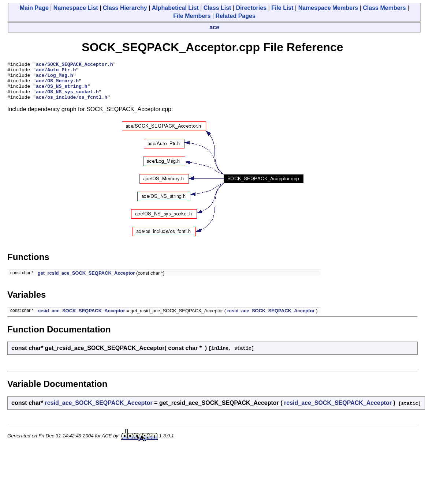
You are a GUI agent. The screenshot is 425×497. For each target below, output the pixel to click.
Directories (251, 8)
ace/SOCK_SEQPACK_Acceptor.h (74, 65)
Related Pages (235, 16)
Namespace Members (328, 8)
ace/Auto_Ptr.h (56, 71)
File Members (191, 16)
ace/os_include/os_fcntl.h (71, 104)
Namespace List (75, 8)
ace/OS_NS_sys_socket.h (67, 98)
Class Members (384, 8)
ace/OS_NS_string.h (61, 91)
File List (282, 8)
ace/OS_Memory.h (57, 85)
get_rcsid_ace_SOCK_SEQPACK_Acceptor (86, 280)
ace (214, 27)
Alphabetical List (175, 8)
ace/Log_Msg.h (54, 78)
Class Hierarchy (125, 8)
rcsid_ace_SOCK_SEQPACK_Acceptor (81, 318)
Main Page (34, 8)
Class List (217, 8)
